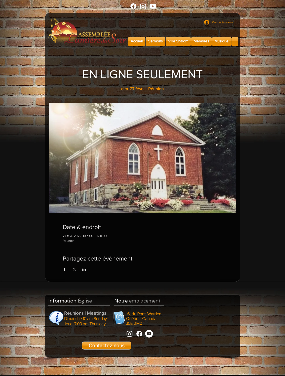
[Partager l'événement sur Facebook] (65, 269)
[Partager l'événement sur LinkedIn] (84, 269)
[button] (155, 41)
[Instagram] (143, 6)
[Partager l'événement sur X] (74, 269)
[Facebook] (133, 6)
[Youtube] (153, 6)
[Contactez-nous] (106, 346)
